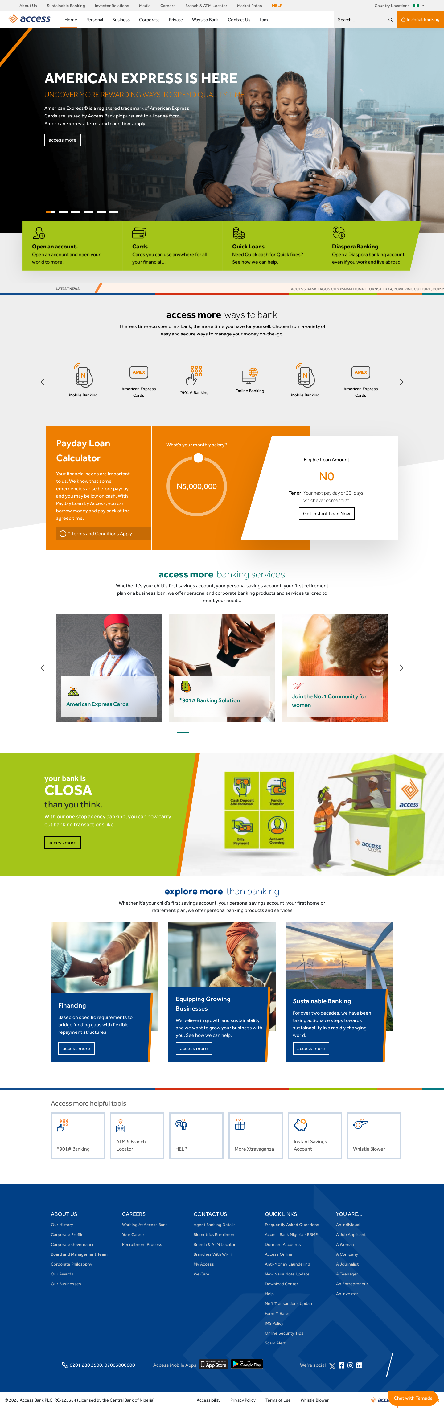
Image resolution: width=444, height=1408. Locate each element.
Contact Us (239, 19)
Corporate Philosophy (71, 1264)
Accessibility (208, 1400)
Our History (62, 1224)
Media (144, 5)
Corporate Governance (73, 1244)
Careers (167, 5)
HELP (277, 5)
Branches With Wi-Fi (213, 1254)
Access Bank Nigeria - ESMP (291, 1234)
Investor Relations (112, 5)
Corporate (149, 19)
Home (70, 19)
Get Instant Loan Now (326, 513)
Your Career (133, 1234)
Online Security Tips (284, 1333)
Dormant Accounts (283, 1244)
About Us (28, 5)
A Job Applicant (351, 1234)
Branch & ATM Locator (206, 5)
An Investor (347, 1293)
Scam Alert (275, 1342)
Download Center (281, 1283)
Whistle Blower (315, 1400)
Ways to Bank (205, 19)
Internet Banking (420, 19)
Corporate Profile (67, 1234)
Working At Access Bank (145, 1224)
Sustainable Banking (66, 5)
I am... (266, 19)
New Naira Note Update (287, 1273)
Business (121, 19)
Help (269, 1293)
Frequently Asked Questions (292, 1224)
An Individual (348, 1224)
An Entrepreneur (352, 1283)
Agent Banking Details (215, 1224)
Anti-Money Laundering (287, 1264)
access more (62, 140)
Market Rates (249, 5)
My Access (204, 1264)
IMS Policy (274, 1323)
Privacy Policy (243, 1400)
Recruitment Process (142, 1244)
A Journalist (347, 1264)
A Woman (345, 1244)
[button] (42, 382)
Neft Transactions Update (289, 1303)
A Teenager (347, 1273)
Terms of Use (278, 1400)
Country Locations (398, 5)
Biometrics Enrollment (215, 1234)
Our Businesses (66, 1283)
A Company (347, 1254)
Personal (94, 19)
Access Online (278, 1254)
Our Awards (62, 1273)
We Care (201, 1273)
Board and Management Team (79, 1254)
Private (176, 19)
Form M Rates (277, 1313)
